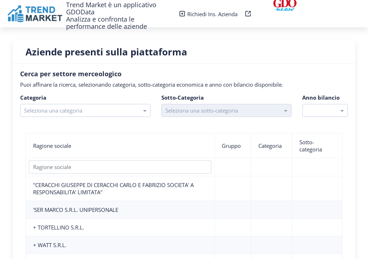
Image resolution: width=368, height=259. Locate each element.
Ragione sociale (52, 145)
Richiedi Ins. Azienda (209, 14)
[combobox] (79, 110)
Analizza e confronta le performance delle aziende (106, 22)
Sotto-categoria (310, 145)
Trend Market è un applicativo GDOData (111, 8)
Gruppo (231, 145)
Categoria (270, 145)
